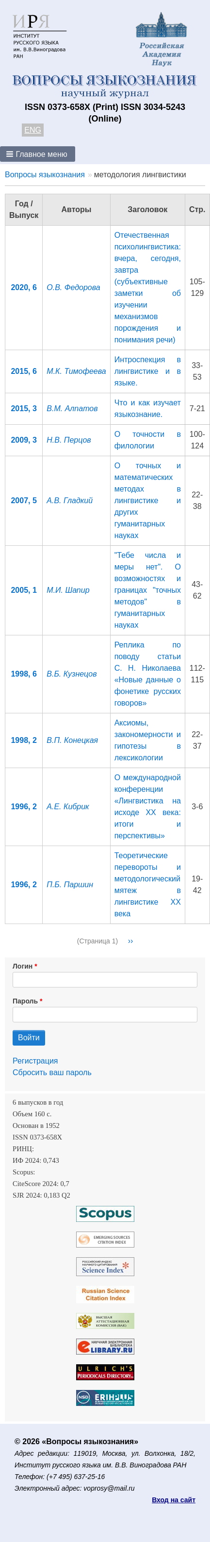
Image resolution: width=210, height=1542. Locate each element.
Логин (22, 966)
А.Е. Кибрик (68, 806)
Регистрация (35, 1061)
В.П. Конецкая (72, 740)
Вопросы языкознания (45, 174)
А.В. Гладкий (70, 500)
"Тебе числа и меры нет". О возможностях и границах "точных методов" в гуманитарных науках (147, 590)
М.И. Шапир (68, 590)
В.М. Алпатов (72, 408)
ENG (32, 130)
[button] (37, 154)
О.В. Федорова (73, 287)
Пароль (25, 1001)
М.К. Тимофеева (76, 371)
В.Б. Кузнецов (72, 674)
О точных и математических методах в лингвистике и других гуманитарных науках (147, 501)
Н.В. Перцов (69, 440)
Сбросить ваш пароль (52, 1072)
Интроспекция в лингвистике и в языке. (147, 371)
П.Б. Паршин (70, 884)
